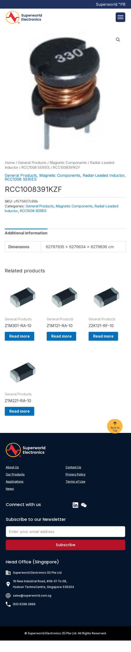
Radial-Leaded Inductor (104, 175)
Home (10, 163)
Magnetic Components (68, 163)
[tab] (26, 233)
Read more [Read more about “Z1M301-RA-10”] (19, 339)
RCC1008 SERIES (35, 167)
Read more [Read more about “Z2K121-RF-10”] (103, 339)
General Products (32, 163)
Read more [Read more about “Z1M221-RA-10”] (19, 420)
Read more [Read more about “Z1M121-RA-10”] (61, 339)
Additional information (26, 233)
